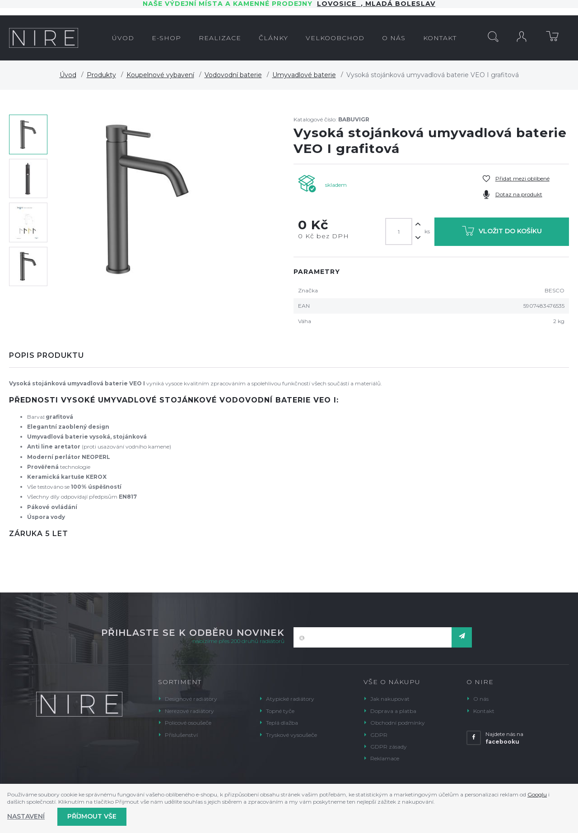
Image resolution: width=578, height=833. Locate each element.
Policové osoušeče (188, 722)
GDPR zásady (388, 746)
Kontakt (483, 711)
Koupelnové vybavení (160, 75)
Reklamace (384, 758)
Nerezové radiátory (189, 711)
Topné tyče (280, 711)
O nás (481, 698)
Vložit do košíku (502, 232)
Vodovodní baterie (233, 75)
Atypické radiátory (290, 698)
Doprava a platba (393, 711)
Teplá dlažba (282, 722)
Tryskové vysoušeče (291, 734)
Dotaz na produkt (518, 194)
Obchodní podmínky (397, 722)
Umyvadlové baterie (304, 75)
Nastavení (26, 816)
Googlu (537, 794)
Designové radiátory (191, 698)
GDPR (378, 734)
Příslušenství (181, 734)
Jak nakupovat (390, 698)
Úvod (68, 75)
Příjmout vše (92, 816)
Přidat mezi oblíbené (522, 178)
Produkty (101, 75)
